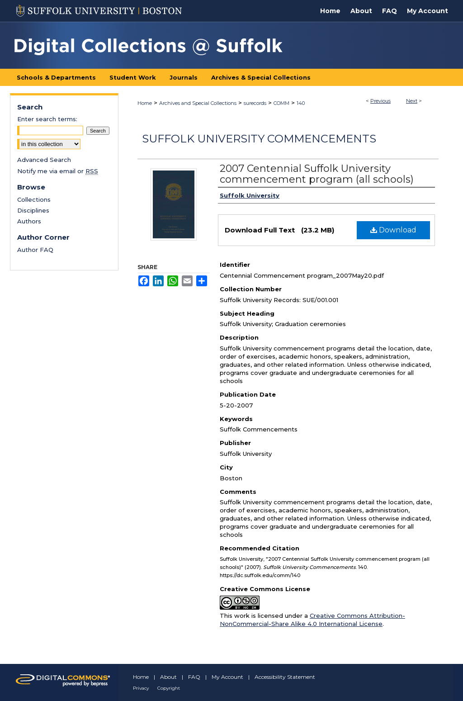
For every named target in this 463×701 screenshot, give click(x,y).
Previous (380, 101)
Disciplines (33, 210)
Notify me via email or (57, 171)
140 (301, 103)
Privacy (141, 688)
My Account (227, 676)
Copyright (168, 688)
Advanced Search (44, 159)
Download (393, 230)
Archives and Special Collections (197, 103)
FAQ (194, 676)
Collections (34, 199)
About (168, 676)
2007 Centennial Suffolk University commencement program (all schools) (317, 173)
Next (411, 101)
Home (144, 103)
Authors (29, 221)
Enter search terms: (47, 119)
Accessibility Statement (285, 676)
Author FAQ (35, 249)
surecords (255, 103)
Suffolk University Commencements (259, 138)
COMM (281, 103)
